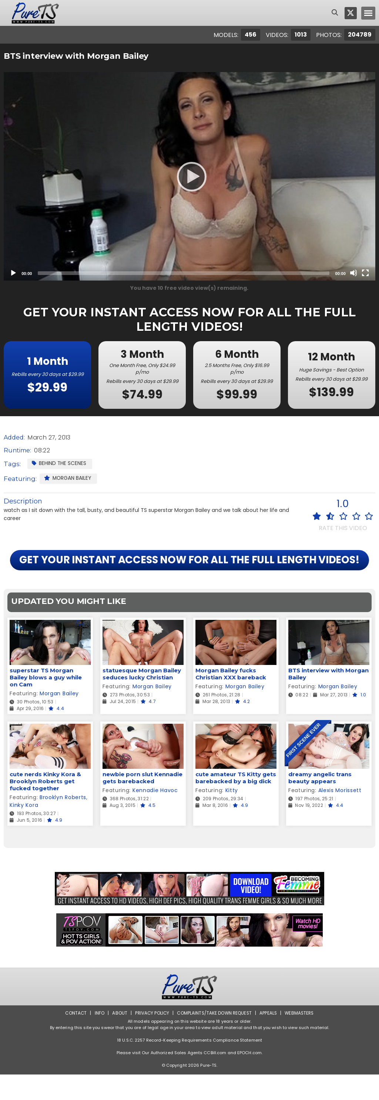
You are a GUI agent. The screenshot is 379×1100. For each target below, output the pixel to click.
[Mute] (353, 272)
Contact (74, 1038)
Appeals (269, 1038)
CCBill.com (215, 1078)
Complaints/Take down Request (214, 1038)
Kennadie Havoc (155, 816)
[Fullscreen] (365, 272)
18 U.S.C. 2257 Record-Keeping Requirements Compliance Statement (189, 1066)
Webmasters (301, 1038)
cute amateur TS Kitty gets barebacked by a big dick (235, 804)
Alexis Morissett (340, 816)
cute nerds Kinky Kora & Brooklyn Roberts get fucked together (45, 807)
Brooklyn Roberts (63, 823)
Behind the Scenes (59, 463)
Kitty (231, 816)
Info (97, 1038)
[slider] (183, 273)
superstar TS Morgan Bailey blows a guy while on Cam (46, 703)
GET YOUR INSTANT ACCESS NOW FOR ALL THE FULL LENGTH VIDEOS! (189, 573)
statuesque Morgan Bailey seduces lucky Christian (142, 700)
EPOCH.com (249, 1078)
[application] (189, 176)
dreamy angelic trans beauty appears (320, 804)
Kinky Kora (24, 831)
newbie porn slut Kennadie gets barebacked (142, 804)
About (117, 1038)
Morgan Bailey (68, 478)
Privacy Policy (150, 1038)
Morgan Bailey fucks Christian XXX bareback (230, 700)
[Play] (189, 176)
